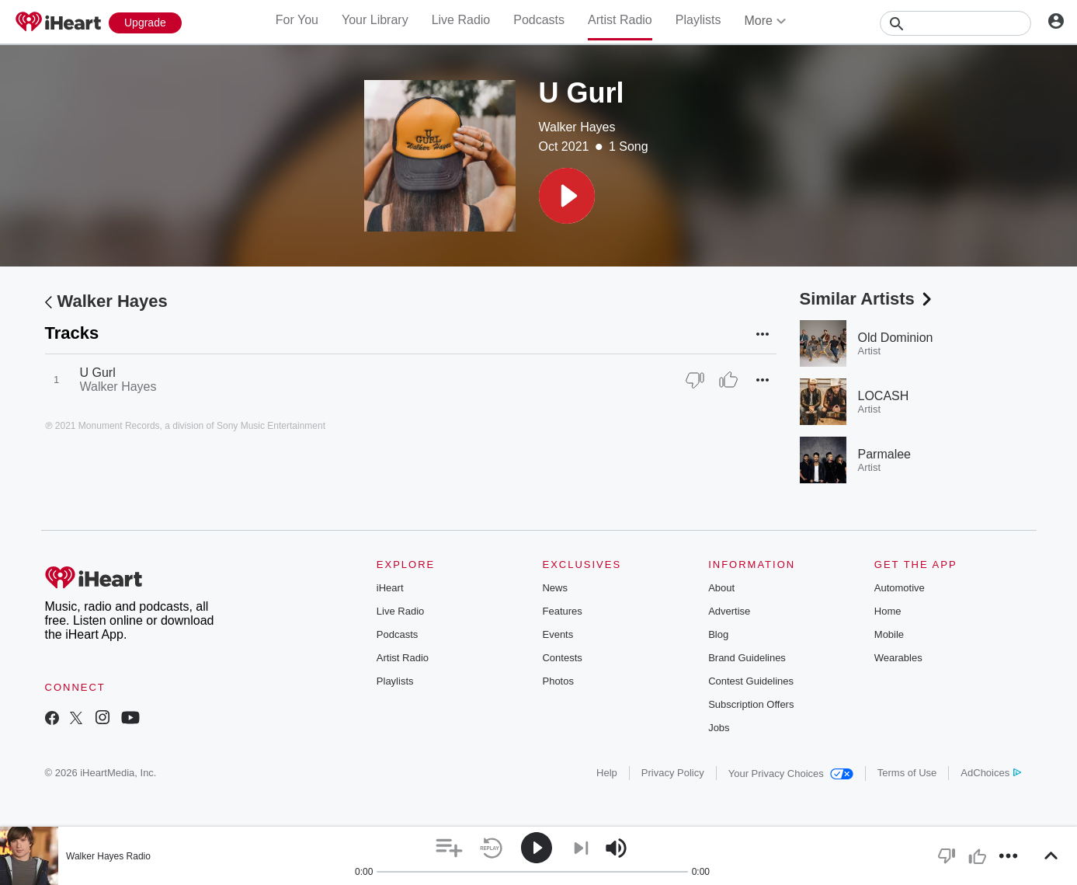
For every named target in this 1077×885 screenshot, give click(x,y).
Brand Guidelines (747, 658)
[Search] (955, 23)
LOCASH (883, 395)
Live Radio (461, 19)
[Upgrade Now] (145, 22)
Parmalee (884, 454)
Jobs (718, 727)
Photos (557, 681)
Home (888, 611)
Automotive (899, 588)
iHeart (390, 588)
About (721, 588)
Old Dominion (895, 337)
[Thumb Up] (728, 380)
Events (557, 634)
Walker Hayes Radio (108, 856)
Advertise (729, 611)
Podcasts (539, 19)
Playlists (698, 19)
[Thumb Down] (695, 380)
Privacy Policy (672, 773)
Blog (718, 634)
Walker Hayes (577, 127)
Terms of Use (907, 773)
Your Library (375, 19)
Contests (562, 658)
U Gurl (98, 372)
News (555, 588)
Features (562, 611)
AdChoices (990, 773)
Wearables (898, 658)
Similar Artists (867, 298)
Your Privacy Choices (790, 773)
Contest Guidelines (751, 681)
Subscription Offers (751, 704)
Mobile (889, 634)
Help (606, 773)
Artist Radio (620, 19)
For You (297, 19)
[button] (567, 196)
